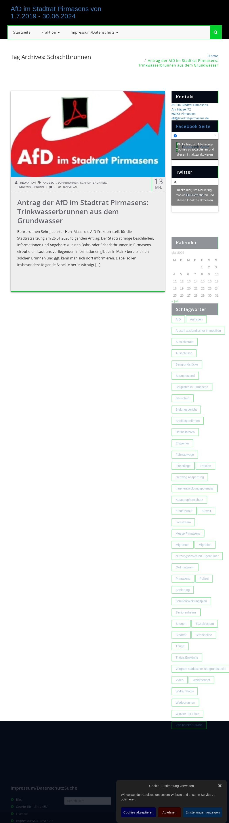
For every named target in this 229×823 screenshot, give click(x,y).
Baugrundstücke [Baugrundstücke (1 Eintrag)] (187, 375)
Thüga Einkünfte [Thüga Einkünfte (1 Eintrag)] (187, 669)
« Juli (175, 312)
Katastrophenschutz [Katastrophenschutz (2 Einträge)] (189, 511)
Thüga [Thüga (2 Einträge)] (180, 657)
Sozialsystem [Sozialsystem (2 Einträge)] (205, 635)
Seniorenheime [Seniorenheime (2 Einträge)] (186, 623)
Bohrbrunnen (67, 182)
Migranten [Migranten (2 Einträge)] (182, 556)
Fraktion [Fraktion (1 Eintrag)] (205, 477)
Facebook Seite (193, 126)
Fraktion (51, 32)
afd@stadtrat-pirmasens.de (190, 118)
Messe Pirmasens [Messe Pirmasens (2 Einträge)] (188, 545)
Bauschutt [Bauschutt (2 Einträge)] (182, 409)
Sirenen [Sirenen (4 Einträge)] (181, 635)
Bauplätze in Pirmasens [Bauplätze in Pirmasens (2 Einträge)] (192, 398)
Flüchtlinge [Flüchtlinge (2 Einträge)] (183, 477)
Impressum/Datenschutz (94, 32)
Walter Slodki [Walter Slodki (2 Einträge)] (185, 702)
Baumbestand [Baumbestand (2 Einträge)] (185, 387)
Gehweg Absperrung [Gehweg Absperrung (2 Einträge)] (190, 488)
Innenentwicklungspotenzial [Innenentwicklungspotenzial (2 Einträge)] (195, 499)
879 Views (67, 187)
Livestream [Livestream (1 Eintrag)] (183, 533)
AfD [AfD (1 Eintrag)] (178, 330)
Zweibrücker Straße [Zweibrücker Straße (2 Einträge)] (189, 736)
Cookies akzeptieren (138, 812)
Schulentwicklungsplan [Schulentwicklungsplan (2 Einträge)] (191, 612)
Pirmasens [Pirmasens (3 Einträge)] (183, 590)
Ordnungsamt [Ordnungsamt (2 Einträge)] (185, 578)
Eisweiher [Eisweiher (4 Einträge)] (182, 454)
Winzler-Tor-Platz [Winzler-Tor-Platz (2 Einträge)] (187, 725)
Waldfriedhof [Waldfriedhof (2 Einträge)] (201, 691)
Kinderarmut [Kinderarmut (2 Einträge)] (184, 522)
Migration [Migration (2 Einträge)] (205, 556)
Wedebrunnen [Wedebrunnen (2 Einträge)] (185, 714)
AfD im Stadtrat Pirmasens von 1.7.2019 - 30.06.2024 (56, 12)
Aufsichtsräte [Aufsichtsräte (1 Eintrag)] (185, 353)
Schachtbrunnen (93, 182)
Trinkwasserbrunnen (31, 187)
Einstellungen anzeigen (202, 812)
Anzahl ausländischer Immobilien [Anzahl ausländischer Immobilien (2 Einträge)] (198, 342)
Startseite (22, 32)
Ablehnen (169, 812)
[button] (220, 785)
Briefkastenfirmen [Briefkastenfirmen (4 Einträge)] (188, 432)
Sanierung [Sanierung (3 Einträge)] (183, 601)
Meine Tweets (195, 195)
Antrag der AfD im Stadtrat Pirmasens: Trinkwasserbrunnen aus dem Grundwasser (178, 63)
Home (213, 55)
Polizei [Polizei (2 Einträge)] (204, 590)
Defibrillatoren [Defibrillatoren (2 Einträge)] (185, 443)
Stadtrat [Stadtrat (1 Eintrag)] (181, 646)
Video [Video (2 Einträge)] (180, 691)
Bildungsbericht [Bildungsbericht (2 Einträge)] (186, 421)
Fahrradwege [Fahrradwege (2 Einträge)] (185, 466)
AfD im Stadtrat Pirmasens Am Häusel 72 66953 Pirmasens (190, 109)
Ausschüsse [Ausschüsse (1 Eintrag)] (184, 364)
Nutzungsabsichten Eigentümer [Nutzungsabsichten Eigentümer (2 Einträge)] (197, 567)
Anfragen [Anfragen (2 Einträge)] (196, 330)
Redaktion (25, 182)
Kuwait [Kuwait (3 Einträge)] (206, 522)
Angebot (49, 182)
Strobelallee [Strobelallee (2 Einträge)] (204, 646)
